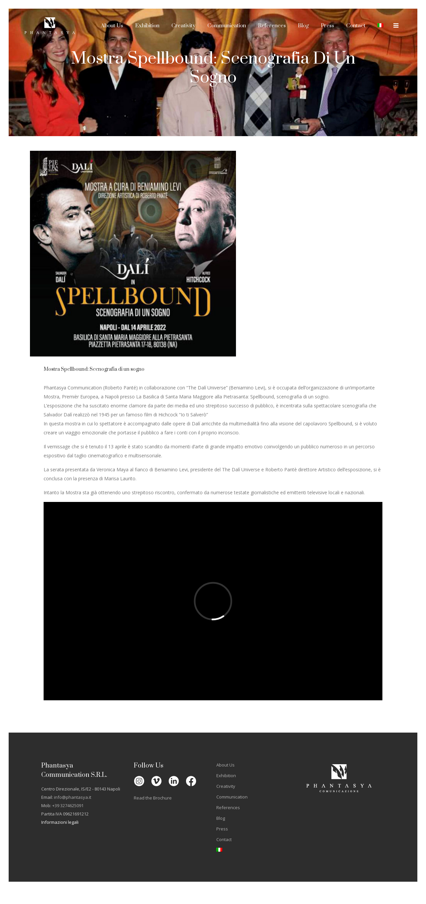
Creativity (225, 786)
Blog (220, 818)
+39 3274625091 (68, 805)
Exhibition (226, 776)
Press (222, 829)
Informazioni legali (60, 822)
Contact (224, 839)
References (228, 807)
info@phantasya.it (72, 797)
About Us (225, 765)
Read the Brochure (153, 798)
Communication (232, 797)
